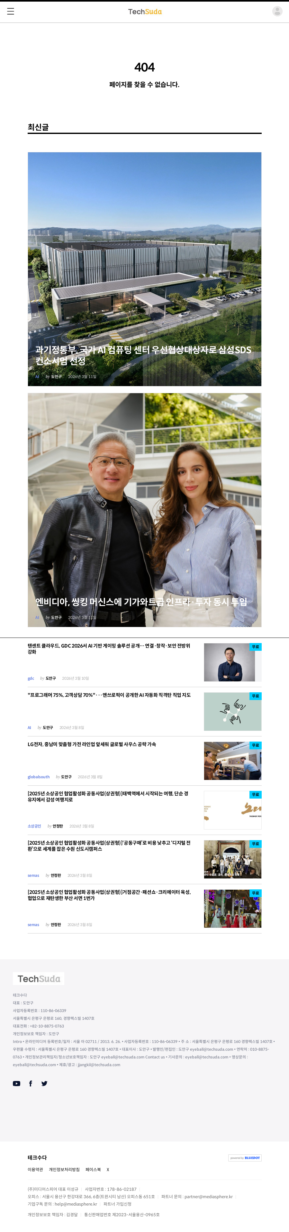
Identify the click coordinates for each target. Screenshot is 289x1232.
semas (33, 875)
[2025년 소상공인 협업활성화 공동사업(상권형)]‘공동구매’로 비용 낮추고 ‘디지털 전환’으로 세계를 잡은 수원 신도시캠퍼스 (109, 846)
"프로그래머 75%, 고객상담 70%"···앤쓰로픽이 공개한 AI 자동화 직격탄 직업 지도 (109, 695)
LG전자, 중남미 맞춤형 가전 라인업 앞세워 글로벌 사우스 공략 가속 (92, 744)
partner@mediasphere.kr (209, 1196)
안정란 (58, 826)
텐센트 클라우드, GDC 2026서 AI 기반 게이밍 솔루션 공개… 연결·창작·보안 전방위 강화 (109, 649)
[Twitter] (44, 1083)
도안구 (56, 376)
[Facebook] (30, 1083)
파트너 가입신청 (117, 1204)
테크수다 (37, 1157)
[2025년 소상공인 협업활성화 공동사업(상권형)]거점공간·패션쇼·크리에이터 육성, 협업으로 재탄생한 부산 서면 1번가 (109, 895)
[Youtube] (16, 1083)
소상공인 (34, 826)
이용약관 (35, 1169)
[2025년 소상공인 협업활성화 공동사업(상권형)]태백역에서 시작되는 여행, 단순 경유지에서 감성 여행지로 (108, 797)
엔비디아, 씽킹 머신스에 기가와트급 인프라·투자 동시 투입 (141, 602)
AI (37, 376)
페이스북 (93, 1169)
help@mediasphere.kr (76, 1204)
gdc (31, 678)
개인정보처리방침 (64, 1169)
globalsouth (39, 776)
